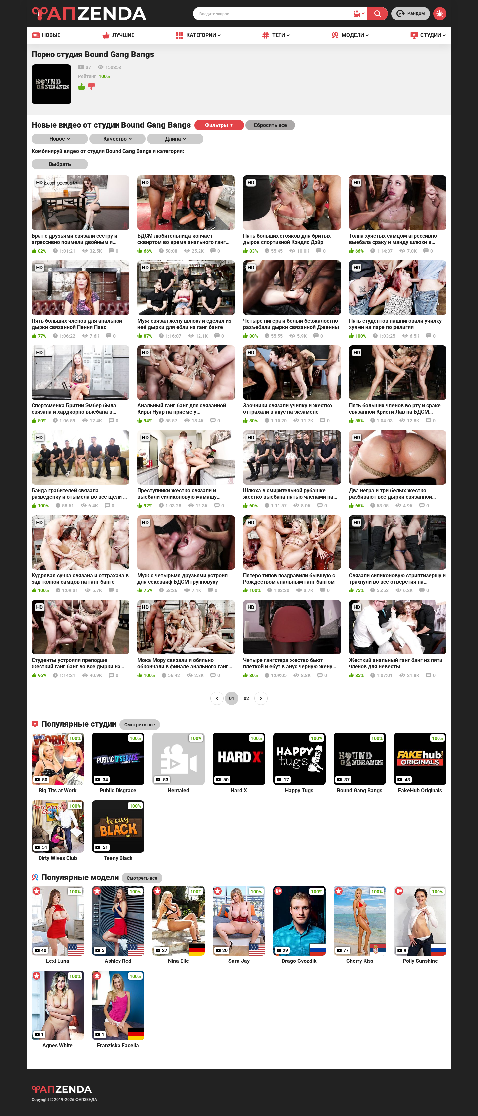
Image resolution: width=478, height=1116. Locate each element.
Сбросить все (270, 125)
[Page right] (261, 698)
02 (246, 698)
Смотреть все (142, 878)
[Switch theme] (439, 13)
